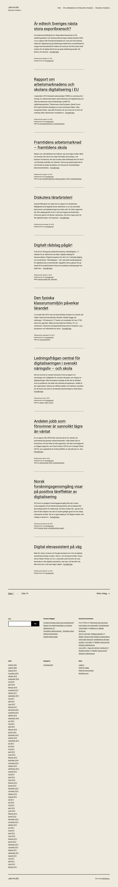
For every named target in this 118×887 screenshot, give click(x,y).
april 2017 (11, 701)
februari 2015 (12, 757)
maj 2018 (11, 682)
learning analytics (60, 179)
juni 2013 (11, 802)
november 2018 (13, 673)
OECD (67, 179)
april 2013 (11, 808)
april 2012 (11, 833)
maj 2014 (11, 774)
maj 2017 (11, 699)
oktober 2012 (12, 825)
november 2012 (13, 822)
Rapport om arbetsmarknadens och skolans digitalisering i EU (56, 84)
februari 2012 (12, 839)
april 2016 (11, 727)
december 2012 (13, 819)
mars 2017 (11, 704)
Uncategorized (49, 61)
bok (40, 179)
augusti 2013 (12, 797)
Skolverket (54, 279)
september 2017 (13, 696)
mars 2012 (11, 836)
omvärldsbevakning (58, 124)
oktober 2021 (12, 665)
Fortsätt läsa (54, 52)
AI (38, 179)
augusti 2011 (12, 856)
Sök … (10, 619)
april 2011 (11, 861)
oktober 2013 (12, 794)
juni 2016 (11, 721)
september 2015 (13, 741)
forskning (40, 528)
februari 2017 (12, 707)
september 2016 (13, 718)
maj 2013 (11, 805)
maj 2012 (11, 830)
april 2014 (11, 777)
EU (38, 124)
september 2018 (13, 679)
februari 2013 (12, 814)
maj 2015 (11, 749)
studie (46, 402)
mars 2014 (11, 780)
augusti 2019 (12, 670)
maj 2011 (11, 859)
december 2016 (13, 710)
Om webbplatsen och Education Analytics (78, 8)
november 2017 (13, 690)
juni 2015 (11, 746)
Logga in (81, 665)
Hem (59, 8)
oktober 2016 (12, 715)
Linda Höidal (83, 628)
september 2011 (13, 853)
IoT (38, 339)
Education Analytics (102, 8)
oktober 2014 (12, 766)
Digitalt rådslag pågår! (53, 245)
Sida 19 (25, 593)
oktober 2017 (12, 693)
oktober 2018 (12, 676)
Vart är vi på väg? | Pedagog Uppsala (91, 634)
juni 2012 (11, 828)
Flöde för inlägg (84, 668)
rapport (41, 402)
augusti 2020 (12, 668)
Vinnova (51, 402)
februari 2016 (12, 729)
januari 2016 (12, 732)
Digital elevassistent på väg (58, 546)
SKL (49, 279)
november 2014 (13, 763)
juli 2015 (11, 743)
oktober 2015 (12, 738)
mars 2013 (11, 811)
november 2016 (13, 713)
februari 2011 (12, 867)
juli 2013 (11, 800)
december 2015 (13, 735)
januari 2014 (12, 786)
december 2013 (13, 788)
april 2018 (11, 685)
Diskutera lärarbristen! (53, 197)
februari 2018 (12, 687)
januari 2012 (12, 842)
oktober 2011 (12, 850)
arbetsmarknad (43, 463)
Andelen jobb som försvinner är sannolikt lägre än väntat (58, 426)
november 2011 (13, 847)
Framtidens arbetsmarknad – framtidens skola (58, 631)
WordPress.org (83, 673)
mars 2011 (11, 864)
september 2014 (13, 769)
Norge (45, 528)
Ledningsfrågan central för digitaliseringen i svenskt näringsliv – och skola (57, 363)
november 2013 (13, 791)
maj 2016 (11, 724)
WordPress (105, 878)
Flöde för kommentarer (86, 670)
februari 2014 (12, 783)
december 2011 (13, 844)
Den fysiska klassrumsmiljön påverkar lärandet (56, 303)
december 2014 (13, 760)
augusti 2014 (12, 772)
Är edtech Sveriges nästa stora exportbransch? (58, 623)
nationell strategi (42, 279)
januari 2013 (12, 816)
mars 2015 (11, 755)
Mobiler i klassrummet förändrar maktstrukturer (94, 637)
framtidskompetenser (46, 124)
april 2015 (11, 752)
